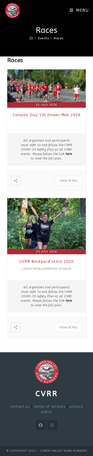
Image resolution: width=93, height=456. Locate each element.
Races (58, 38)
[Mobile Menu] (79, 10)
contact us (20, 406)
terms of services (49, 406)
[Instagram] (52, 425)
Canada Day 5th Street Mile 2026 (47, 115)
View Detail (69, 180)
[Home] (31, 38)
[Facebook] (41, 425)
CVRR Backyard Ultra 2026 (46, 261)
